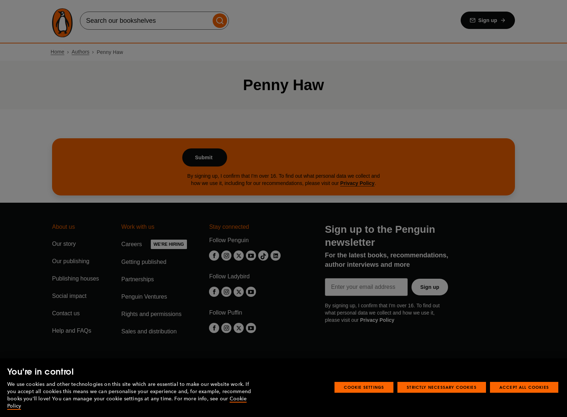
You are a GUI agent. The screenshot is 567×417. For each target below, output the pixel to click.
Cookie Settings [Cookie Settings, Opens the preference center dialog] (364, 387)
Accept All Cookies (524, 387)
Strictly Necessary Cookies (442, 387)
